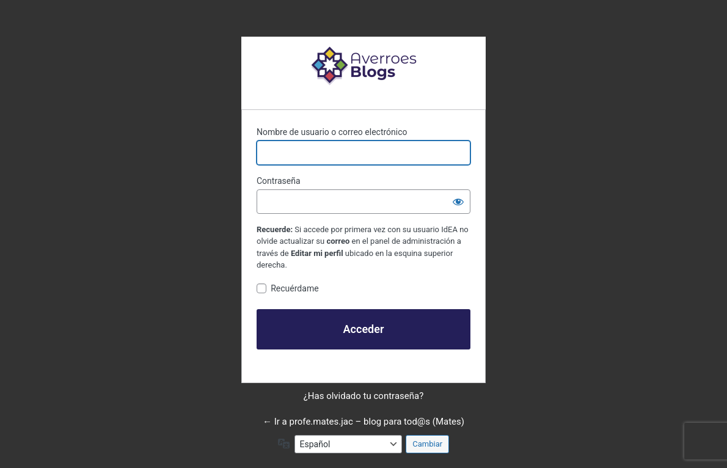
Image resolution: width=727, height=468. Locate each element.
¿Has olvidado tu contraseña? (364, 395)
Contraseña (279, 181)
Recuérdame (294, 288)
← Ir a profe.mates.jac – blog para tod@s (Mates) (363, 421)
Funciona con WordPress (363, 65)
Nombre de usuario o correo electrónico (332, 132)
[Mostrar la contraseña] (458, 201)
